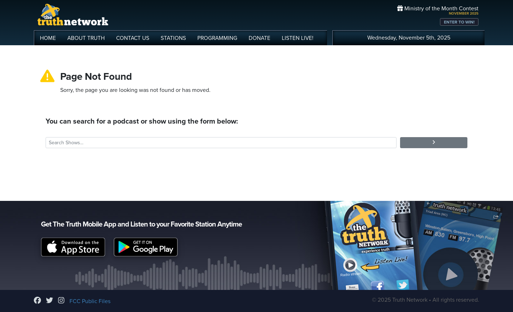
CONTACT (132, 38)
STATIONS (173, 38)
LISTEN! (298, 38)
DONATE (259, 38)
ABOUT (86, 38)
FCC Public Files (89, 301)
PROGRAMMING (217, 38)
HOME (48, 38)
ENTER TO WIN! (459, 22)
